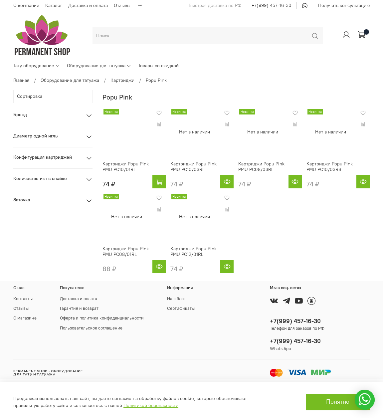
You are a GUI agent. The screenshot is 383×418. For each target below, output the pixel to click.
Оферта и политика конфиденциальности (102, 317)
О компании (26, 5)
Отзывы (122, 5)
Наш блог (176, 298)
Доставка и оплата (88, 5)
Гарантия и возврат (79, 308)
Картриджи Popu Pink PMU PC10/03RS (329, 167)
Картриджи (122, 80)
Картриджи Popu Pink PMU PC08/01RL (125, 252)
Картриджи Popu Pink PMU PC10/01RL (125, 167)
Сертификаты (181, 308)
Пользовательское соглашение (91, 327)
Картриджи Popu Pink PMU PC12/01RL (193, 252)
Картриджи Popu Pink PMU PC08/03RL (261, 167)
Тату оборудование (36, 66)
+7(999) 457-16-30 (271, 5)
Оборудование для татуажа (99, 66)
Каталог (53, 5)
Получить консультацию (344, 5)
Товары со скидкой (158, 66)
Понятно (337, 401)
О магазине (25, 317)
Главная (21, 80)
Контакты (23, 298)
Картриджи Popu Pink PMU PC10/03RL (193, 167)
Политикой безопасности (150, 405)
